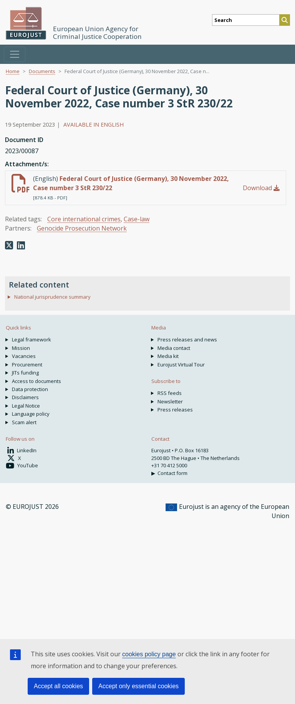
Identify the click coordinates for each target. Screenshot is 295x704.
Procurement (27, 364)
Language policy (31, 413)
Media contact (173, 347)
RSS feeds (169, 393)
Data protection (30, 389)
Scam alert (24, 422)
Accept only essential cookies (138, 686)
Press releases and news (187, 339)
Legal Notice (26, 405)
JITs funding (25, 372)
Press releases (175, 409)
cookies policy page (149, 654)
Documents (42, 71)
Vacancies (24, 356)
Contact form (172, 473)
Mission (21, 347)
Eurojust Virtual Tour (181, 364)
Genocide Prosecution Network (82, 228)
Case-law (136, 219)
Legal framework (31, 339)
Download (261, 188)
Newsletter (170, 401)
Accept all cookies (58, 686)
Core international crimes (84, 219)
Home (13, 71)
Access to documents (36, 381)
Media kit (168, 356)
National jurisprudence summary (52, 296)
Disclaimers (25, 397)
